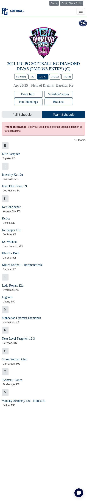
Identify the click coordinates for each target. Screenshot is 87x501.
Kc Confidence (11, 207)
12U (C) (42, 77)
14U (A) (55, 77)
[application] (79, 493)
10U (32, 77)
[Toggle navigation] (80, 11)
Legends (7, 297)
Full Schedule (22, 114)
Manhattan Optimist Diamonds (21, 318)
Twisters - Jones (12, 380)
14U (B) (67, 77)
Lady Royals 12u (12, 285)
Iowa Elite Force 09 (14, 186)
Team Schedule (63, 114)
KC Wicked (9, 241)
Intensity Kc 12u (12, 174)
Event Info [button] (28, 94)
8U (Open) (21, 77)
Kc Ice (6, 218)
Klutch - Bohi (10, 253)
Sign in (54, 3)
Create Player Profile (72, 3)
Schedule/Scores (58, 94)
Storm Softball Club (14, 359)
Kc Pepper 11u (11, 230)
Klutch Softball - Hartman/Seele (22, 265)
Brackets (58, 101)
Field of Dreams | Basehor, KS (52, 85)
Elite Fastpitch (11, 154)
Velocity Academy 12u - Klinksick (23, 400)
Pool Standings (28, 101)
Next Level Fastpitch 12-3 (18, 338)
